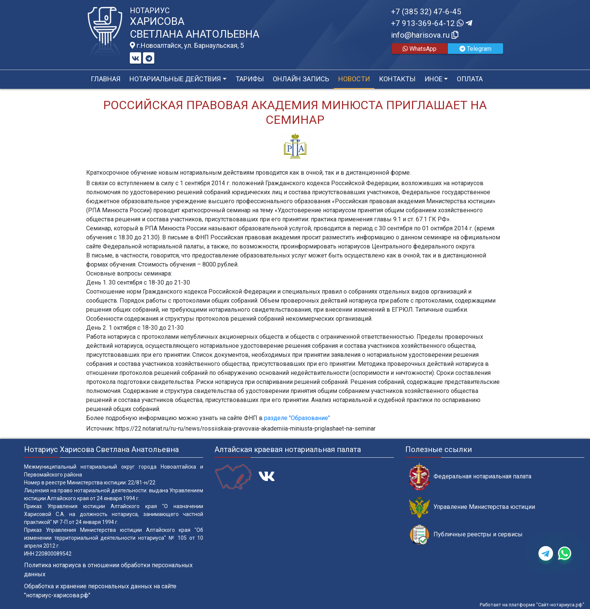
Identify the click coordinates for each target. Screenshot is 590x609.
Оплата (470, 79)
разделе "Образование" (297, 418)
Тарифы (250, 79)
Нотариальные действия (175, 79)
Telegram (475, 48)
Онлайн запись (301, 79)
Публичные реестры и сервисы (466, 534)
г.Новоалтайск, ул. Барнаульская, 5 (187, 45)
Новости (354, 79)
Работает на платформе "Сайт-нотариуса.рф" (532, 604)
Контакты (397, 79)
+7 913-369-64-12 (431, 23)
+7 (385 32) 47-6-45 (426, 11)
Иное (433, 79)
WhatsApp (419, 48)
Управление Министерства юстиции (472, 507)
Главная (105, 79)
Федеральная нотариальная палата (470, 476)
